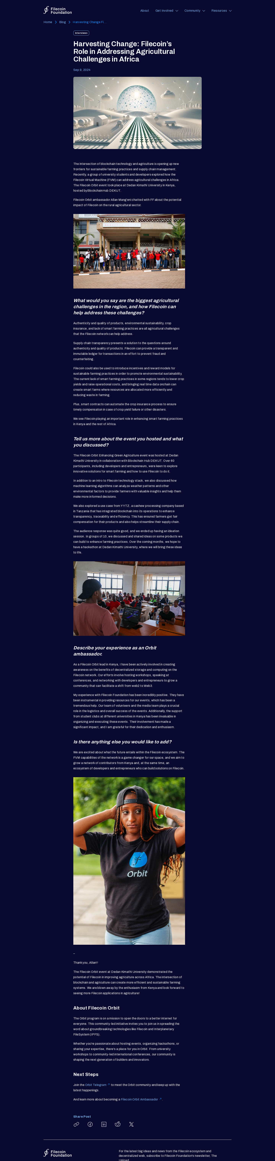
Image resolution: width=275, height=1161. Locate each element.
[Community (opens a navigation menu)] (194, 10)
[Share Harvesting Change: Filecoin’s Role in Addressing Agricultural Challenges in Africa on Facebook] (90, 1124)
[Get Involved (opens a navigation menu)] (166, 10)
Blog (62, 22)
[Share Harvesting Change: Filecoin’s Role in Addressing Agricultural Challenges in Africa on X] (131, 1124)
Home (48, 22)
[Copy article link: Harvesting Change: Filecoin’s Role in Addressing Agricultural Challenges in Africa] (76, 1124)
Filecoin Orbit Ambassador (141, 1099)
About (144, 10)
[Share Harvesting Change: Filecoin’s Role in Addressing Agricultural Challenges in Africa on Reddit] (117, 1124)
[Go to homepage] (58, 10)
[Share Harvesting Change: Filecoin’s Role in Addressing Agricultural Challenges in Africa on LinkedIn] (103, 1124)
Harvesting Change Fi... (90, 22)
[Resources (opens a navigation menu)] (221, 10)
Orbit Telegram (97, 1084)
